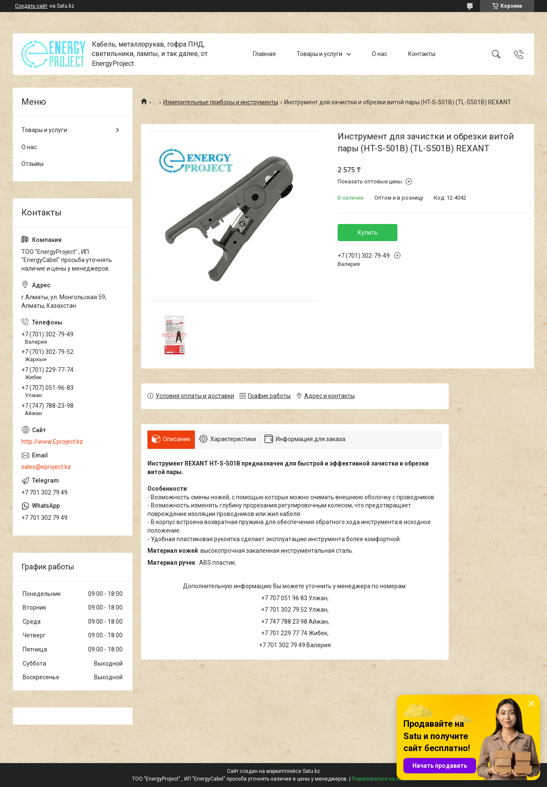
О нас (379, 53)
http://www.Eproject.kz (52, 441)
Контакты (421, 53)
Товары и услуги (319, 53)
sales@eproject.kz (46, 466)
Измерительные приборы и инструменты (220, 102)
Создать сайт (31, 6)
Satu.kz (311, 771)
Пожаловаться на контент (383, 779)
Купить (368, 232)
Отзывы (32, 163)
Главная (264, 53)
